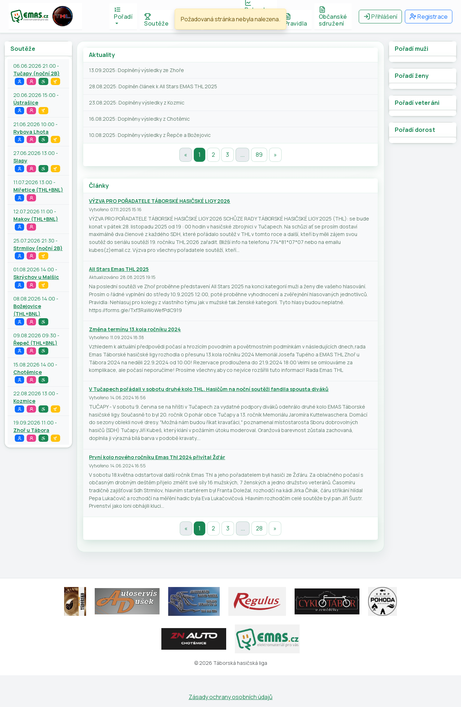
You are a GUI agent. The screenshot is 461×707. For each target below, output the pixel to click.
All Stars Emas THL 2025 (119, 269)
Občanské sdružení (333, 16)
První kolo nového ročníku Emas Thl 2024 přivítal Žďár (157, 457)
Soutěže (156, 20)
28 (259, 528)
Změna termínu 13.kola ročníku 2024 (135, 329)
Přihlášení (380, 17)
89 (259, 155)
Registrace (428, 17)
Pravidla (295, 20)
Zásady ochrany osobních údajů (231, 697)
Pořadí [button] (123, 13)
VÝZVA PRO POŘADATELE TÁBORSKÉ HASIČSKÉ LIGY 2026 (159, 200)
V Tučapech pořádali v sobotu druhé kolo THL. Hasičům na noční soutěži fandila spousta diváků (208, 389)
